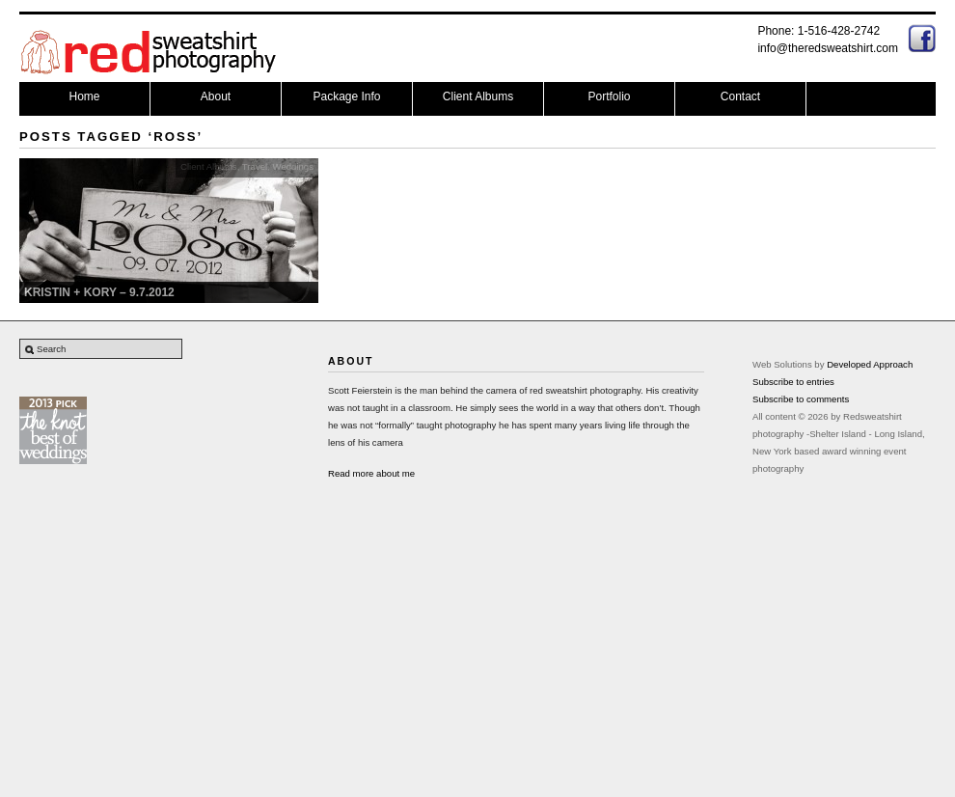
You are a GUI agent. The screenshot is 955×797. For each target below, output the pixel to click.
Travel (254, 166)
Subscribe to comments (800, 399)
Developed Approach (870, 364)
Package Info (346, 96)
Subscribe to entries (793, 381)
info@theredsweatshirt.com (827, 48)
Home (83, 96)
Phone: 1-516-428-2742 (818, 31)
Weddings (293, 166)
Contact (740, 96)
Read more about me (371, 473)
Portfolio (608, 96)
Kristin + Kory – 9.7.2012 (99, 292)
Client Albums (478, 96)
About (216, 96)
